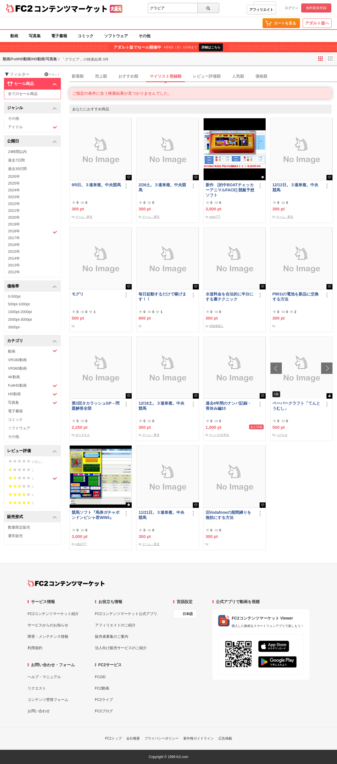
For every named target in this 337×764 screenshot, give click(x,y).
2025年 (14, 183)
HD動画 (32, 394)
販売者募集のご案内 (111, 636)
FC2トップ (113, 738)
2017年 (14, 238)
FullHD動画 (32, 385)
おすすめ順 (128, 76)
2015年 (14, 251)
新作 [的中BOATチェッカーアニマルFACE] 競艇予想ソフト (230, 190)
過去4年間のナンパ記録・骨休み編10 (229, 406)
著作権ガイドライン (198, 738)
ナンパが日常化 (219, 434)
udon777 (214, 216)
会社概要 (133, 738)
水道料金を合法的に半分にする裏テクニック (229, 296)
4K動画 (14, 377)
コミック (86, 36)
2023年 (14, 197)
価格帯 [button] (32, 286)
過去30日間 (17, 169)
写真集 (35, 36)
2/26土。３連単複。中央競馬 (162, 187)
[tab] (203, 76)
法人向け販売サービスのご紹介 (121, 648)
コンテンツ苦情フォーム (48, 699)
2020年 (14, 217)
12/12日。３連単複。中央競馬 (295, 187)
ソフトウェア (116, 36)
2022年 (14, 204)
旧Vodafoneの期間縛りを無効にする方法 (228, 515)
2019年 (14, 224)
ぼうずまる (82, 434)
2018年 (32, 232)
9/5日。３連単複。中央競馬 (96, 185)
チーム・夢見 (83, 216)
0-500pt (14, 296)
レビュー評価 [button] (32, 451)
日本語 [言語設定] (188, 614)
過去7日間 (16, 160)
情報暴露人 (216, 326)
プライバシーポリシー (161, 738)
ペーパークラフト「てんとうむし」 (296, 406)
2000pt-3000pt (20, 319)
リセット (52, 74)
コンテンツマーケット (71, 8)
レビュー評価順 (207, 76)
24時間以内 (17, 152)
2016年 (14, 245)
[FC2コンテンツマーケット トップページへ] (66, 583)
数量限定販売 (19, 527)
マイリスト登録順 (165, 76)
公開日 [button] (32, 141)
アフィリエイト (261, 10)
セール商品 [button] (32, 84)
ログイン (291, 8)
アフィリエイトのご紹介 (115, 625)
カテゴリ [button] (32, 341)
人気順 (238, 76)
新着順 (78, 76)
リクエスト (37, 688)
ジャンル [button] (32, 108)
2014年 (14, 258)
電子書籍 (59, 36)
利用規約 (35, 648)
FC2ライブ (104, 699)
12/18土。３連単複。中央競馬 (161, 406)
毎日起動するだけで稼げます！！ (162, 296)
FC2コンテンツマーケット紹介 (53, 614)
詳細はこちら (211, 47)
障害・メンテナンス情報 (48, 636)
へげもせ (282, 434)
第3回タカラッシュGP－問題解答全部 (95, 406)
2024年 (14, 190)
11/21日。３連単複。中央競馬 (161, 515)
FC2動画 (102, 688)
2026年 (14, 176)
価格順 (261, 76)
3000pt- (14, 327)
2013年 (14, 265)
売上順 (101, 76)
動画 (14, 36)
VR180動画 (17, 360)
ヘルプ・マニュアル (44, 677)
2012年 (14, 272)
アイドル (32, 127)
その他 (144, 36)
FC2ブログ (104, 711)
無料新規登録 (316, 8)
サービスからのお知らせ (48, 625)
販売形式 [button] (32, 517)
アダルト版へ (317, 23)
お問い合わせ (39, 711)
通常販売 (15, 536)
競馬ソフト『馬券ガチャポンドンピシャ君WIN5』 (95, 515)
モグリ (78, 294)
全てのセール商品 (23, 94)
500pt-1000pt (19, 304)
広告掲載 (225, 738)
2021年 (14, 210)
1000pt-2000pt (20, 312)
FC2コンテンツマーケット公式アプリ (126, 614)
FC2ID (100, 677)
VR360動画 (17, 368)
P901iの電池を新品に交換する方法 (295, 296)
